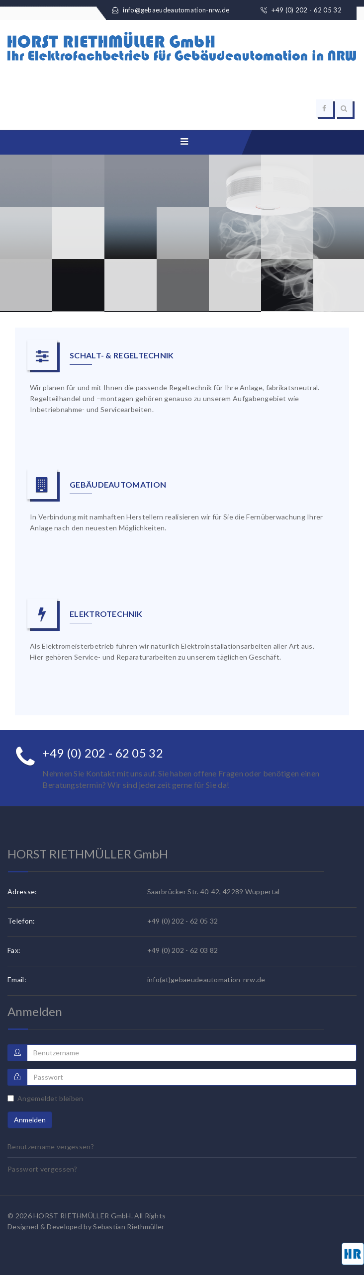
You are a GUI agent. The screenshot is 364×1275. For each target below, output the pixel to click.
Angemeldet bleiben (45, 1098)
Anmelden (30, 1119)
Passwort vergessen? (42, 1169)
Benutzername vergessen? (50, 1146)
